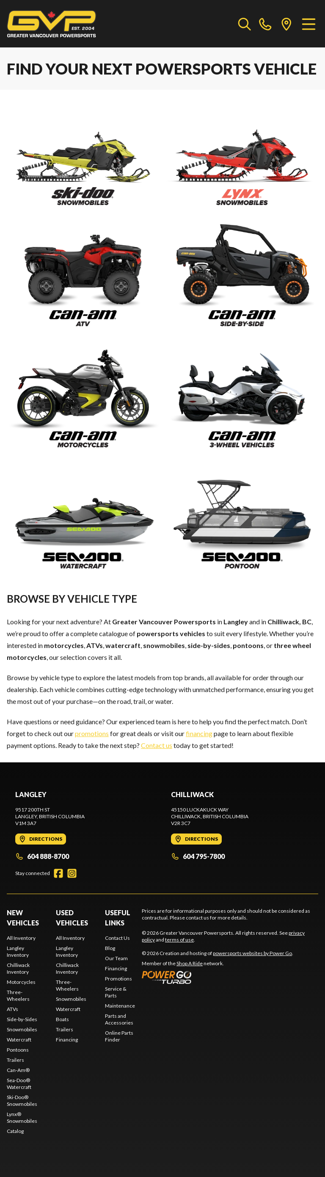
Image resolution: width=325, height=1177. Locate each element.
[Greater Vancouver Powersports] (51, 23)
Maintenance (120, 1006)
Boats (62, 1019)
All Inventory (21, 938)
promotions (92, 733)
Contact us (156, 745)
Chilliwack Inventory (18, 968)
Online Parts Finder (119, 1036)
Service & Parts (116, 992)
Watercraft (19, 1039)
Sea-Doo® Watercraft (19, 1083)
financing (199, 733)
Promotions (118, 978)
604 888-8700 (42, 856)
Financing (67, 1039)
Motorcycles (21, 982)
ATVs (12, 1009)
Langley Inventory (18, 951)
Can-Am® (18, 1070)
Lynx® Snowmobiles (22, 1117)
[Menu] (308, 23)
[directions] (286, 23)
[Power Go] (217, 977)
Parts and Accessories (119, 1019)
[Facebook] (58, 873)
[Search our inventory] (245, 23)
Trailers (15, 1060)
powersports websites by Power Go (252, 953)
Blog (110, 948)
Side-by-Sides (22, 1019)
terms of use (179, 939)
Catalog (15, 1131)
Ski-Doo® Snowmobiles (22, 1100)
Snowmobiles (22, 1029)
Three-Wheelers (18, 995)
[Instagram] (72, 873)
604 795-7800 (198, 856)
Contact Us (117, 938)
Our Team (116, 958)
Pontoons (18, 1050)
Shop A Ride (189, 963)
